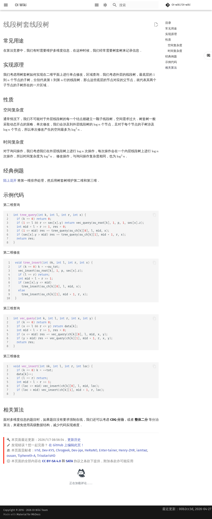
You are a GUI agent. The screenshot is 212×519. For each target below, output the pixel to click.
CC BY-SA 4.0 (51, 461)
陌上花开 (10, 180)
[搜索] (134, 5)
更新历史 (74, 440)
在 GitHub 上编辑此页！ (66, 445)
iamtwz (141, 450)
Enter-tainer (108, 450)
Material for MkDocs (28, 514)
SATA (69, 461)
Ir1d (37, 450)
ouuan (11, 456)
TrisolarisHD (46, 456)
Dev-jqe (77, 450)
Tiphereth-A (26, 456)
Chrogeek (63, 450)
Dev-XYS (48, 450)
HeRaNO (91, 450)
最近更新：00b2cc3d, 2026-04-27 (186, 509)
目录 (168, 23)
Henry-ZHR (127, 450)
